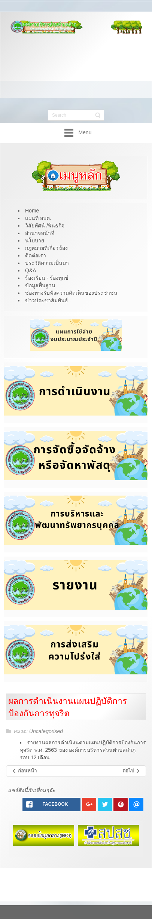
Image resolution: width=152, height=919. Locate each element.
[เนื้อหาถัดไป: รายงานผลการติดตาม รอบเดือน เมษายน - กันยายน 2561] (131, 771)
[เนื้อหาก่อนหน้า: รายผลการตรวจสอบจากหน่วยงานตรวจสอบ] (24, 771)
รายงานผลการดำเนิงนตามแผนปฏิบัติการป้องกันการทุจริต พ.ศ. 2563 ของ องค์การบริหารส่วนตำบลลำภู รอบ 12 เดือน (83, 749)
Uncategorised (46, 731)
